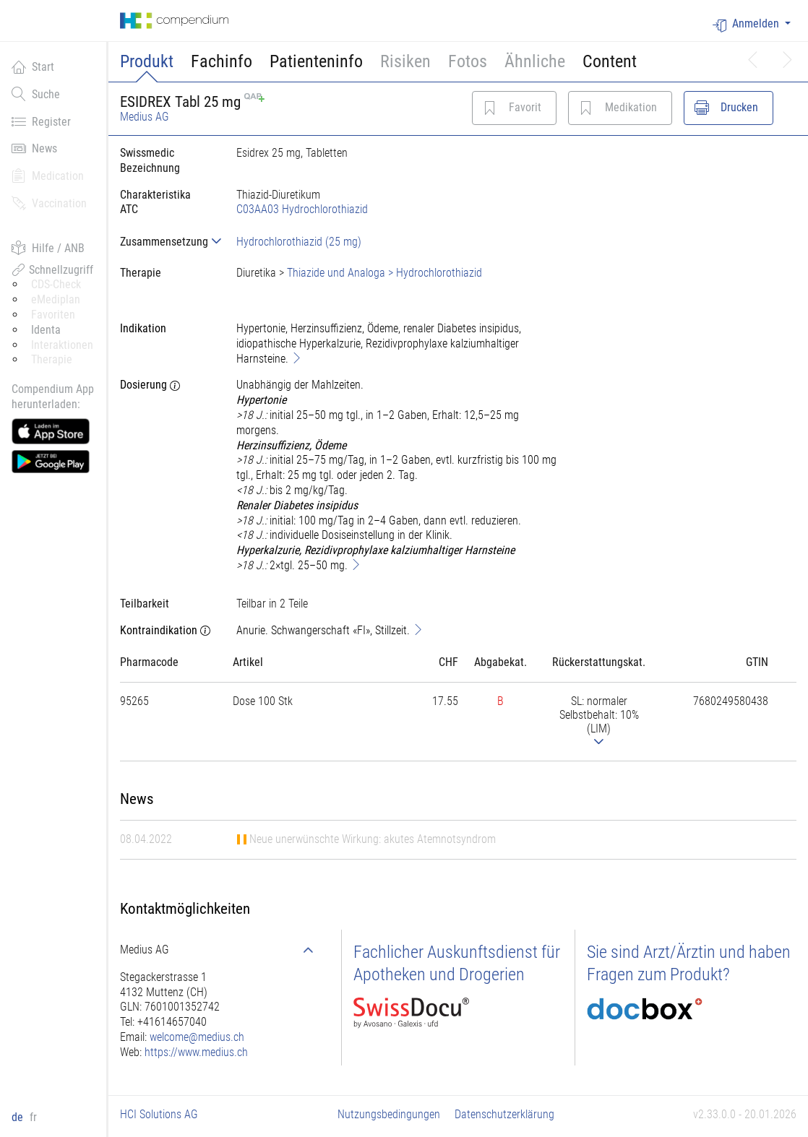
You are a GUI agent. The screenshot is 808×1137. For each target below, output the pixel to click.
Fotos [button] (467, 61)
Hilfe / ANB (48, 248)
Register (41, 121)
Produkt (146, 61)
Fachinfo (221, 61)
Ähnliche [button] (534, 61)
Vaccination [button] (49, 203)
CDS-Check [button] (56, 284)
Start (33, 66)
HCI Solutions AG (159, 1114)
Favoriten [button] (53, 314)
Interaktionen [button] (62, 345)
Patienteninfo (316, 61)
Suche (36, 94)
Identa (46, 330)
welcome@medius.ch (197, 1037)
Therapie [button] (51, 359)
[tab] (166, 241)
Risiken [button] (405, 61)
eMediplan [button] (55, 299)
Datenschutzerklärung (504, 1114)
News (34, 148)
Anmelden (747, 24)
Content (610, 61)
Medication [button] (48, 175)
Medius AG (144, 117)
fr (33, 1117)
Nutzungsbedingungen (389, 1114)
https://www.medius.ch (196, 1052)
